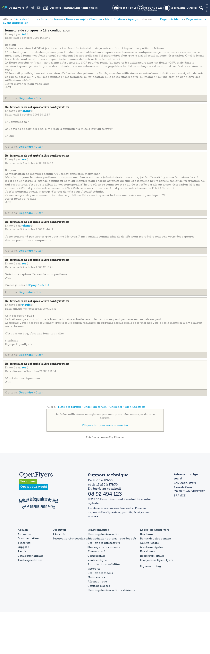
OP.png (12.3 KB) (37, 285)
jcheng (26, 111)
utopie (26, 305)
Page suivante (196, 19)
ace (24, 34)
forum (95, 437)
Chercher (95, 19)
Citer (39, 98)
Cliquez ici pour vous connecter (105, 425)
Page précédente (171, 19)
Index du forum (52, 19)
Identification (115, 19)
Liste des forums (26, 19)
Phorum (119, 437)
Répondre (26, 98)
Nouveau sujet (76, 19)
